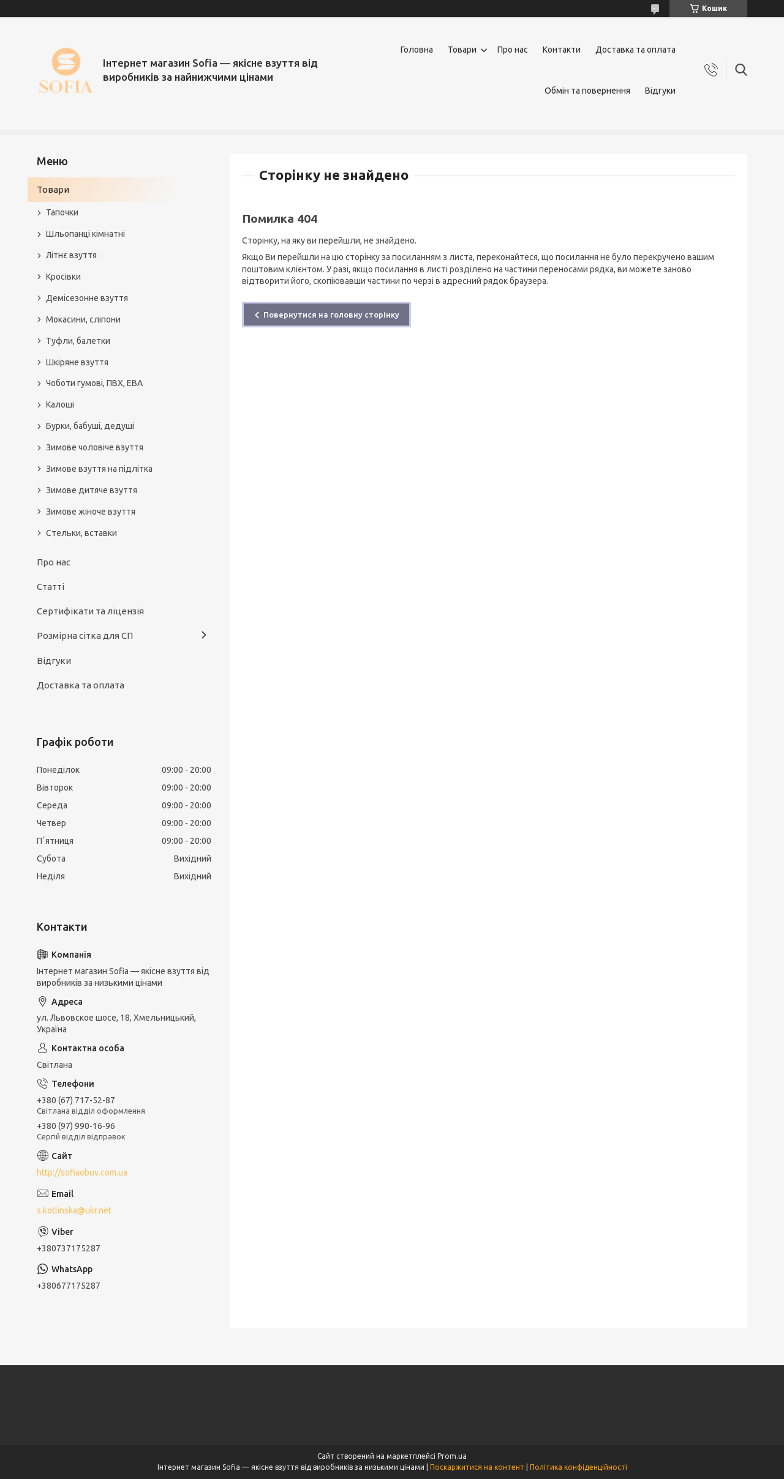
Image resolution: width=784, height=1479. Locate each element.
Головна (417, 49)
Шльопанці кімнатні (85, 234)
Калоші (60, 404)
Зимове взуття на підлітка (99, 469)
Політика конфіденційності (578, 1467)
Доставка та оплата (635, 49)
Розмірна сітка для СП (85, 635)
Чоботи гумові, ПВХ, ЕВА (94, 383)
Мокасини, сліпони (83, 319)
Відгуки (660, 90)
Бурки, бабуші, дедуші (90, 426)
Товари (462, 49)
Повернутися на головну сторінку (331, 314)
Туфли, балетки (78, 341)
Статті (50, 586)
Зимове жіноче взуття (90, 511)
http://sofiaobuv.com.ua (82, 1172)
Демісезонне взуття (87, 298)
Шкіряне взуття (77, 362)
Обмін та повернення (587, 90)
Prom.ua (452, 1456)
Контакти (562, 49)
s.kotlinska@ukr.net (74, 1210)
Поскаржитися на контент (477, 1467)
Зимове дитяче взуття (91, 490)
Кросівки (63, 276)
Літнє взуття (71, 255)
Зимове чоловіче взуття (94, 447)
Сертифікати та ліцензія (90, 611)
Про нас (512, 49)
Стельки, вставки (81, 533)
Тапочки (62, 212)
